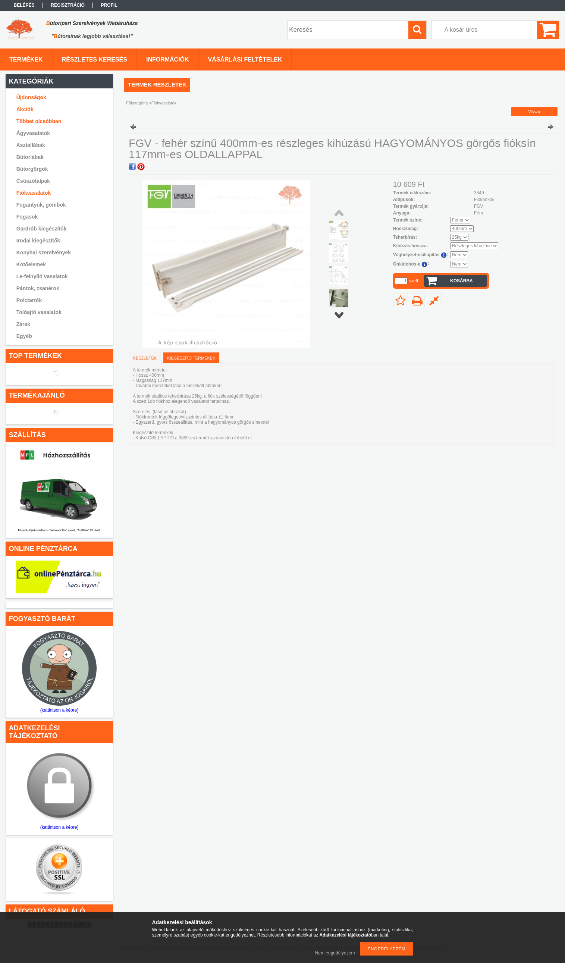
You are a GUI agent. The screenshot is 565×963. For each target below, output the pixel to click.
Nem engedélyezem (335, 953)
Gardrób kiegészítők (41, 229)
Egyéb (24, 336)
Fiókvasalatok (33, 193)
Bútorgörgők (32, 169)
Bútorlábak (30, 157)
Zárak (23, 324)
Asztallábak (30, 145)
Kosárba (461, 280)
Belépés (24, 5)
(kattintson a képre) (59, 710)
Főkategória (137, 103)
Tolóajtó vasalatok (39, 312)
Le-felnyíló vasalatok (42, 276)
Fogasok (27, 217)
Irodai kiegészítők (38, 241)
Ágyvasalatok (33, 133)
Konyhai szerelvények (43, 252)
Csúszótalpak (33, 181)
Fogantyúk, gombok (41, 205)
